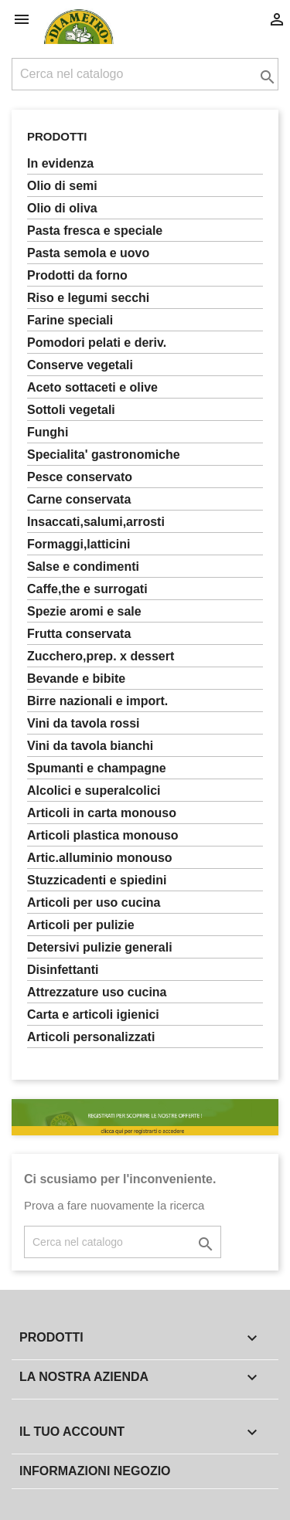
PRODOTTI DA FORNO (77, 275)
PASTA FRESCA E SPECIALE (94, 230)
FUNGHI (47, 432)
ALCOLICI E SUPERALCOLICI (94, 790)
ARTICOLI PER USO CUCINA (94, 902)
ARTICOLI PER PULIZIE (81, 924)
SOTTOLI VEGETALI (71, 409)
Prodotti (57, 136)
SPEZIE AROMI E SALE (84, 611)
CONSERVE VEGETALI (80, 365)
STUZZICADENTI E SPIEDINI (96, 880)
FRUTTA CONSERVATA (79, 633)
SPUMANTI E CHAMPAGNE (96, 768)
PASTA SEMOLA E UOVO (88, 253)
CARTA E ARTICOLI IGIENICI (93, 1014)
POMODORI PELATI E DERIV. (96, 342)
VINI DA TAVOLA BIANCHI (90, 745)
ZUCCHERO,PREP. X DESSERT (100, 656)
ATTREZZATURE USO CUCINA (97, 992)
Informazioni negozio (95, 1471)
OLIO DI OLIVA (62, 208)
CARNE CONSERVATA (79, 499)
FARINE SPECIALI (70, 320)
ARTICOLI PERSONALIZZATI (91, 1036)
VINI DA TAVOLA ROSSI (83, 723)
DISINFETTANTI (62, 969)
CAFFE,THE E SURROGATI (87, 588)
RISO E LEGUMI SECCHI (88, 297)
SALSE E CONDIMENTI (83, 566)
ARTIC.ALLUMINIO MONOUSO (99, 857)
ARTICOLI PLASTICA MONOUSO (103, 835)
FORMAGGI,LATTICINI (78, 544)
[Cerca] (145, 74)
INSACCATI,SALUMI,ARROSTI (96, 521)
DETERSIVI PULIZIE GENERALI (99, 947)
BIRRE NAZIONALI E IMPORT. (97, 700)
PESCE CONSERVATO (79, 476)
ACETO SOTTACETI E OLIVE (92, 387)
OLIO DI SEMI (62, 185)
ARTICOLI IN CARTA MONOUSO (101, 812)
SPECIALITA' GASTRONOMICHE (103, 454)
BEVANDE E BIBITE (76, 678)
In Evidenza (60, 163)
